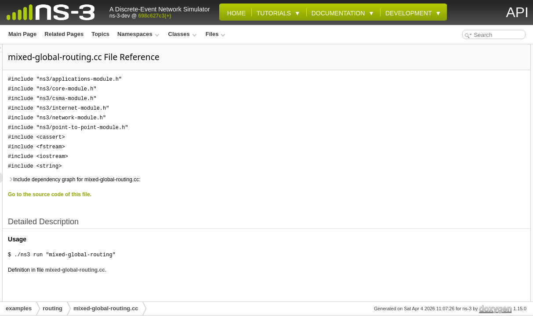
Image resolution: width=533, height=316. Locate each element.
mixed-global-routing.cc (185, 270)
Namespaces (138, 34)
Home (235, 13)
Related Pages (63, 34)
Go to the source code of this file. (159, 194)
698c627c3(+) (154, 16)
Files (215, 34)
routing (52, 308)
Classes (182, 34)
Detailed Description (460, 49)
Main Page (22, 34)
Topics (100, 34)
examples (19, 308)
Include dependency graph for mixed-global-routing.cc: (184, 179)
